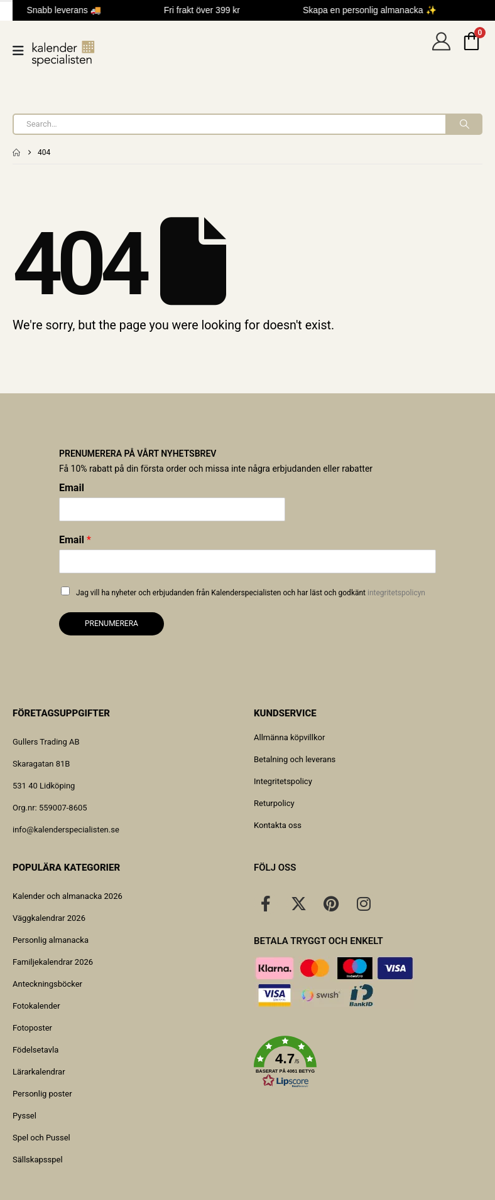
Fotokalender (36, 1006)
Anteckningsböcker (47, 984)
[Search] (463, 124)
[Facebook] (266, 903)
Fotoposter (32, 1028)
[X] (298, 903)
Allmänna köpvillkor (289, 737)
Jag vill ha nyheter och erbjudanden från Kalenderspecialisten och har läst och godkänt (250, 592)
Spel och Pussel (41, 1137)
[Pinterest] (331, 903)
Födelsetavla (35, 1049)
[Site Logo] (63, 53)
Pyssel (24, 1115)
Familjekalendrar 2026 (53, 962)
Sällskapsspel (38, 1159)
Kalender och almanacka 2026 (67, 896)
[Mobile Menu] (22, 50)
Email (71, 488)
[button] (368, 1062)
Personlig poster (42, 1093)
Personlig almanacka (51, 940)
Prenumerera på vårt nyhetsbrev (137, 454)
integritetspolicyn (396, 592)
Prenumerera (111, 623)
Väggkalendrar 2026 (49, 918)
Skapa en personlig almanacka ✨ (371, 10)
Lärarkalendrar (39, 1071)
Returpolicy (274, 803)
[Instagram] (364, 903)
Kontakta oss (278, 825)
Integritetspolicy (283, 781)
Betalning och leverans (294, 759)
